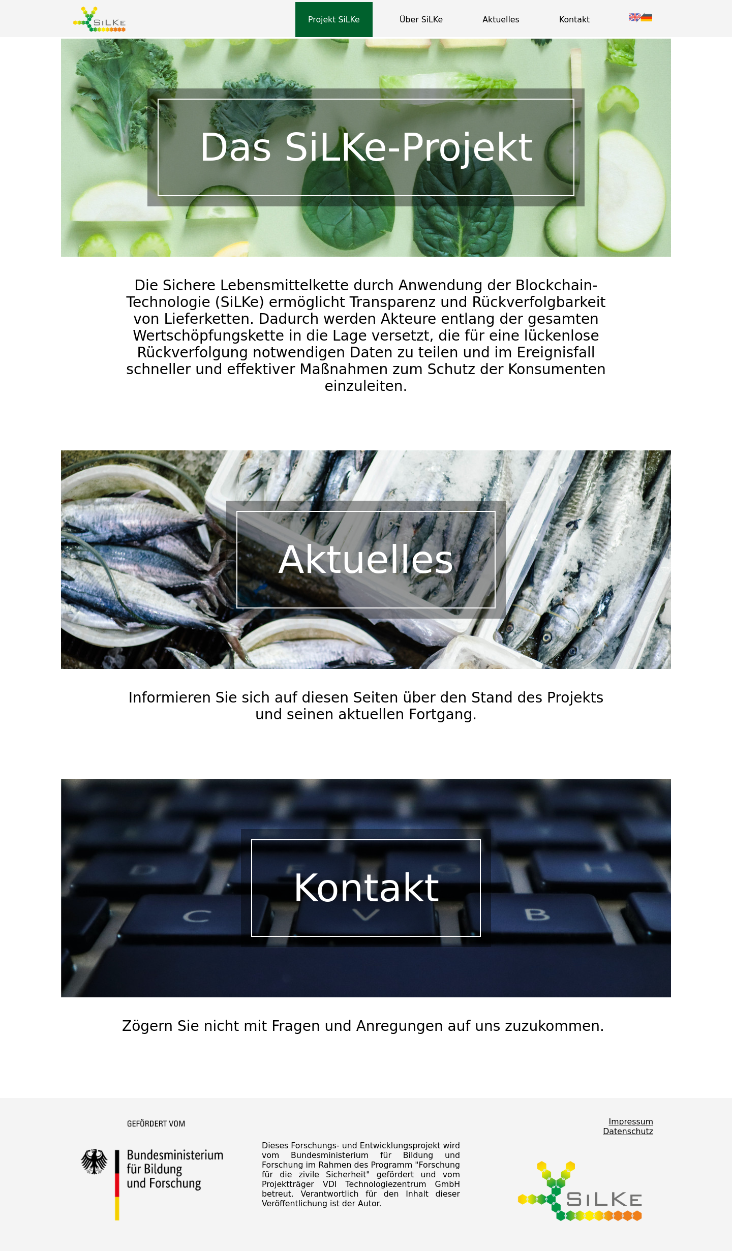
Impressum (630, 1121)
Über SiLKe (421, 19)
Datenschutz (628, 1131)
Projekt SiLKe (334, 19)
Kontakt (574, 19)
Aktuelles (500, 19)
